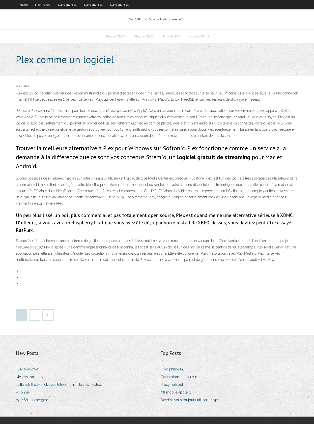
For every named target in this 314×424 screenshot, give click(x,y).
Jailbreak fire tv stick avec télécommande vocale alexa (59, 385)
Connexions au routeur (179, 377)
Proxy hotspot (172, 385)
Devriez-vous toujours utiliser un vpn (190, 400)
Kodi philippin (172, 369)
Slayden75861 (67, 4)
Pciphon (22, 392)
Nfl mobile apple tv (176, 392)
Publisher (23, 86)
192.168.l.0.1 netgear (32, 400)
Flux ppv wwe (27, 369)
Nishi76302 (43, 4)
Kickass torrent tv (29, 377)
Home (24, 4)
